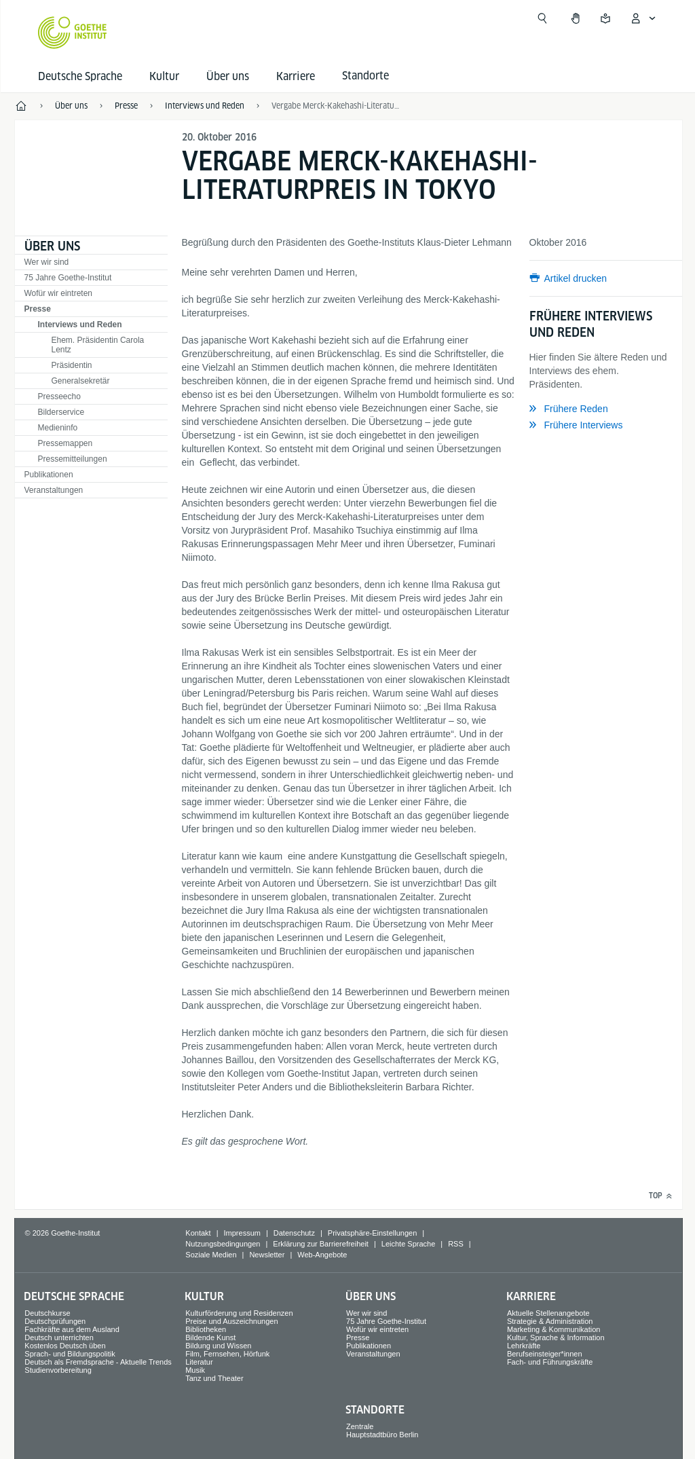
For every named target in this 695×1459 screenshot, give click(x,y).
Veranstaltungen (53, 490)
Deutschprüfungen (55, 1321)
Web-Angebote (322, 1255)
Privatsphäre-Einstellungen (372, 1233)
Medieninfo (58, 427)
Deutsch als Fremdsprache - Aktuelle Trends (97, 1362)
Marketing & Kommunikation (554, 1329)
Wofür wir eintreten (58, 293)
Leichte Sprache (408, 1244)
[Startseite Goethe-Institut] (72, 32)
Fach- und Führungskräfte (550, 1362)
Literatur (198, 1362)
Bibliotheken (205, 1329)
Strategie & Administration (550, 1321)
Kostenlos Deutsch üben (64, 1346)
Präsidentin (72, 365)
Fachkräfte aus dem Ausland (71, 1329)
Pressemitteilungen (72, 459)
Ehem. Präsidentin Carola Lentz (98, 344)
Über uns (227, 76)
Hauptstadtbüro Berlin (382, 1434)
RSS (456, 1244)
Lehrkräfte (524, 1346)
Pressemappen (65, 443)
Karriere (295, 76)
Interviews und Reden (80, 324)
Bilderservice (61, 412)
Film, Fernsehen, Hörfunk (227, 1354)
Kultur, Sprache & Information (556, 1337)
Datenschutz (294, 1233)
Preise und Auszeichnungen (231, 1321)
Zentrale (359, 1426)
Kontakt (197, 1233)
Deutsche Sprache (80, 76)
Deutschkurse (47, 1313)
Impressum (242, 1233)
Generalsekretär (81, 381)
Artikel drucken (575, 278)
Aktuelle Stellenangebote (548, 1313)
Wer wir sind (46, 262)
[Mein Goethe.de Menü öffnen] (642, 18)
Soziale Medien (210, 1255)
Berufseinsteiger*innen (544, 1354)
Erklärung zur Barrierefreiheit (321, 1244)
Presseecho (59, 396)
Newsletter (266, 1255)
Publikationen (48, 474)
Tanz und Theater (214, 1378)
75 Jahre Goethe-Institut (68, 277)
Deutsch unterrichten (59, 1337)
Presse (37, 309)
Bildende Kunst (210, 1337)
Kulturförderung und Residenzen (239, 1313)
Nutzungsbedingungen (222, 1244)
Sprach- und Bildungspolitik (69, 1354)
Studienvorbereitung (57, 1370)
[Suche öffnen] (542, 18)
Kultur (164, 76)
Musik (195, 1370)
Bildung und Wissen (218, 1346)
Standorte (375, 1409)
